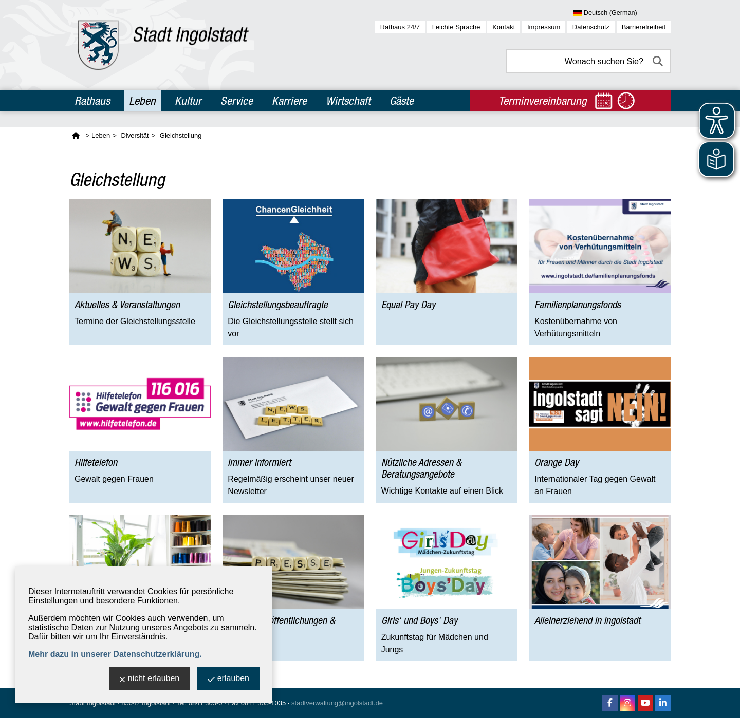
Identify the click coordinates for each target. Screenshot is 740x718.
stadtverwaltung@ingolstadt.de (337, 703)
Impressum (543, 27)
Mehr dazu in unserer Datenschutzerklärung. (115, 654)
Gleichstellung (181, 135)
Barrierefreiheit (643, 27)
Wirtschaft (348, 100)
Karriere (289, 100)
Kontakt (503, 27)
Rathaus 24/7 (400, 27)
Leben (142, 100)
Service (236, 100)
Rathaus (92, 100)
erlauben (228, 679)
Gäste (402, 100)
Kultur (188, 100)
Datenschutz (590, 27)
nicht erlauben (149, 679)
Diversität (135, 135)
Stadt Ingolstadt (92, 703)
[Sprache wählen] (622, 13)
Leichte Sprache (456, 27)
